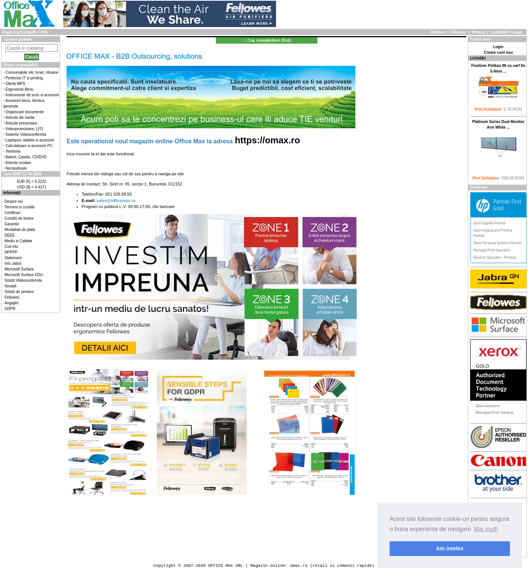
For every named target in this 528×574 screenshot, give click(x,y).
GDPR (10, 309)
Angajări (11, 303)
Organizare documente (25, 112)
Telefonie (13, 151)
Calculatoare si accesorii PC (29, 146)
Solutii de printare (19, 292)
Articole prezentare (21, 123)
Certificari (12, 213)
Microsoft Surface (19, 269)
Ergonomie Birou (19, 89)
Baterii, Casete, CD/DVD (26, 157)
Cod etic (11, 246)
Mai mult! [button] (486, 529)
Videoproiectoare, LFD (24, 129)
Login (517, 32)
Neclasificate (16, 168)
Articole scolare (18, 163)
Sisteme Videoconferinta (26, 134)
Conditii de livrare (19, 218)
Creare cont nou (498, 52)
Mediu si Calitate (18, 241)
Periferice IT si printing (24, 78)
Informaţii (12, 193)
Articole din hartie (20, 117)
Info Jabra (13, 263)
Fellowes (12, 297)
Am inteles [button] (450, 548)
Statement (13, 258)
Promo (478, 32)
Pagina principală (19, 32)
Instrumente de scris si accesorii (32, 95)
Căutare (458, 32)
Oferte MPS (15, 84)
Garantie (12, 224)
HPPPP (11, 252)
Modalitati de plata (20, 230)
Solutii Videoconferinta (23, 280)
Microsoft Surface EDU (24, 275)
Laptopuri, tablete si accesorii (30, 140)
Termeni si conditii (19, 207)
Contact (437, 32)
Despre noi (14, 201)
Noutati (11, 286)
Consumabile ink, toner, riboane (32, 72)
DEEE (10, 235)
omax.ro (298, 565)
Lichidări (499, 32)
